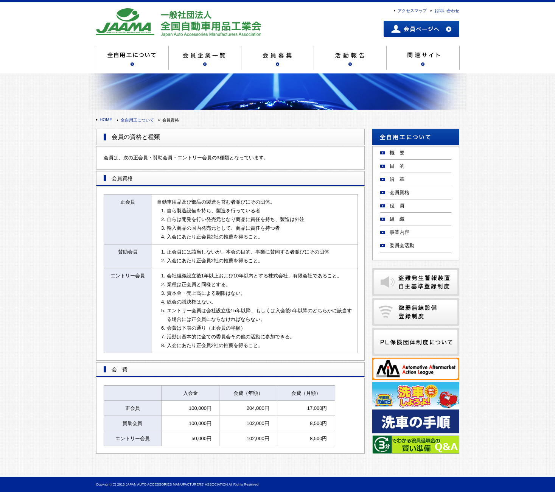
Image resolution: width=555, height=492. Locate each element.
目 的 (397, 166)
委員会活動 (402, 245)
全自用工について (137, 120)
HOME (106, 119)
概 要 (397, 153)
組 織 (397, 219)
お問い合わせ (446, 10)
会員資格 (399, 192)
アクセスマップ (412, 10)
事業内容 (399, 232)
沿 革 (397, 179)
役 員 (397, 206)
